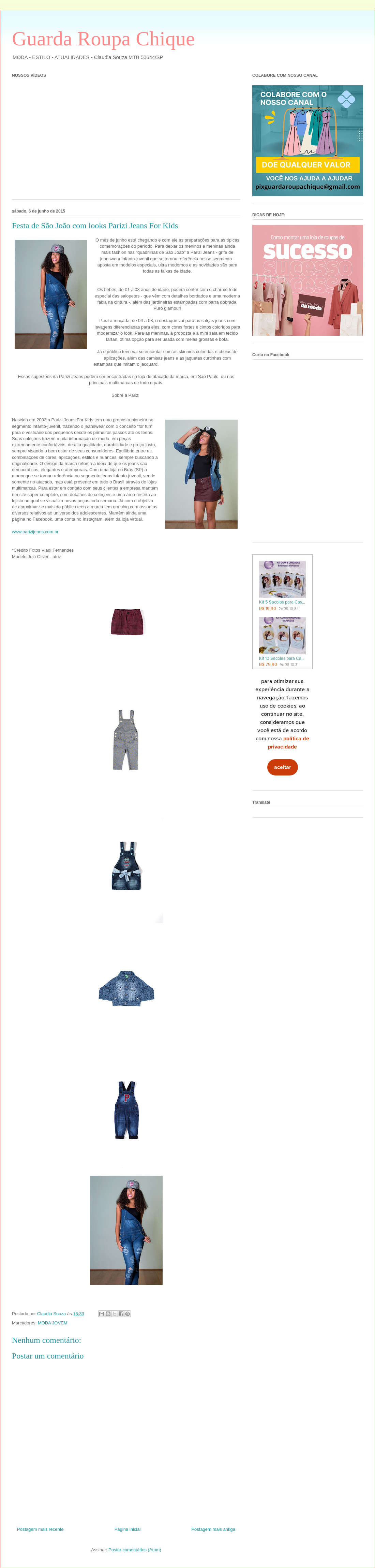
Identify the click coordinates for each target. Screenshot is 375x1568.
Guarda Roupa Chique (103, 38)
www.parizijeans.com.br (35, 531)
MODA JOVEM (53, 1322)
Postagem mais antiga (213, 1529)
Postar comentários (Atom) (134, 1549)
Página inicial (128, 1529)
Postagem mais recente (40, 1529)
